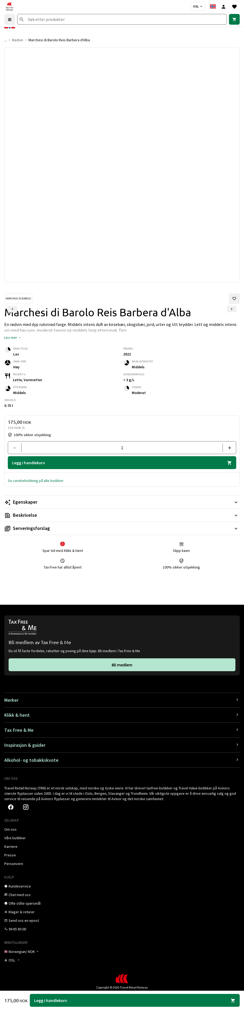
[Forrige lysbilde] (12, 309)
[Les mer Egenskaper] (122, 502)
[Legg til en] (227, 447)
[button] (12, 337)
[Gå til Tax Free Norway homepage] (9, 6)
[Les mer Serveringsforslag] (122, 528)
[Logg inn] (223, 6)
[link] (234, 19)
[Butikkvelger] (198, 6)
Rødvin (17, 40)
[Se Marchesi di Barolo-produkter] (18, 298)
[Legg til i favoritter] (234, 298)
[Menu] (9, 19)
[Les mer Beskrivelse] (122, 515)
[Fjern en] (16, 447)
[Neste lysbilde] (231, 309)
